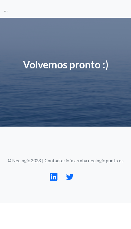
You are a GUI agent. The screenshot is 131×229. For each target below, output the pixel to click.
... (6, 9)
